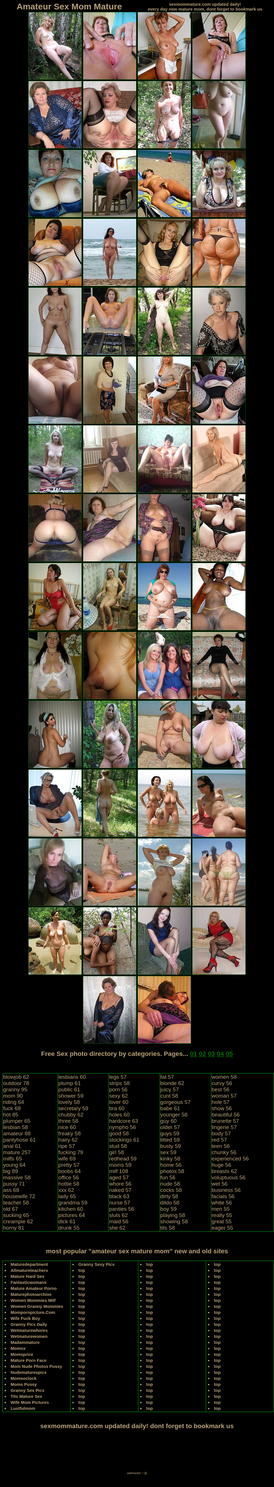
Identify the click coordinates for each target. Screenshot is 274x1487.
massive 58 (17, 1177)
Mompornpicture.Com (33, 1312)
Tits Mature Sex (26, 1396)
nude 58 (170, 1184)
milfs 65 (12, 1159)
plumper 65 (16, 1121)
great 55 (222, 1221)
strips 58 (119, 1083)
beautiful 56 (226, 1115)
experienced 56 (230, 1159)
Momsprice (22, 1354)
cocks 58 (171, 1190)
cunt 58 (169, 1096)
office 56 (68, 1177)
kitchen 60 (70, 1209)
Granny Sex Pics (27, 1390)
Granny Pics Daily (29, 1324)
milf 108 (118, 1171)
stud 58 (118, 1146)
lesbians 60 (72, 1077)
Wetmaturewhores (29, 1330)
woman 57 (224, 1096)
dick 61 (67, 1221)
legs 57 (117, 1077)
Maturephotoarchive (31, 1294)
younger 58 (174, 1115)
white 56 (222, 1203)
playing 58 (172, 1215)
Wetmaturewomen (29, 1336)
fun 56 (168, 1177)
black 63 (119, 1196)
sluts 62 (118, 1215)
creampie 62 (18, 1221)
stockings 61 (124, 1140)
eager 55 (222, 1228)
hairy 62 (68, 1140)
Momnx (18, 1348)
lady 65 (67, 1196)
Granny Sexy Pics (96, 1264)
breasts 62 (224, 1171)
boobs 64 (69, 1171)
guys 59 (170, 1133)
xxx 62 (66, 1190)
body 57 (221, 1133)
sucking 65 (16, 1215)
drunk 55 (69, 1228)
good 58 (119, 1133)
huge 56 (221, 1165)
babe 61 (170, 1108)
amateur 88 (17, 1133)
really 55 (222, 1215)
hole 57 (220, 1102)
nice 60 (67, 1127)
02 (202, 1053)
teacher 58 (16, 1203)
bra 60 (116, 1108)
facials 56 (223, 1196)
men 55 (221, 1209)
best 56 (220, 1089)
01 (193, 1053)
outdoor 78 (16, 1083)
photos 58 (172, 1171)
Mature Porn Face (29, 1360)
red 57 (219, 1140)
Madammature (25, 1342)
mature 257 (17, 1152)
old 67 (10, 1209)
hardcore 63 (123, 1121)
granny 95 (15, 1089)
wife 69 (67, 1159)
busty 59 (170, 1146)
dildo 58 (170, 1203)
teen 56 (221, 1146)
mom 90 (13, 1096)
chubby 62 (71, 1115)
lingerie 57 (224, 1127)
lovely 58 (69, 1102)
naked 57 (120, 1190)
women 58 (224, 1077)
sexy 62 (118, 1096)
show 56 (222, 1108)
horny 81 (13, 1228)
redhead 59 (122, 1159)
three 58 (68, 1121)
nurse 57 (119, 1203)
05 (229, 1053)
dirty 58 (169, 1196)
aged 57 (119, 1177)
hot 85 (10, 1115)
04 (220, 1053)
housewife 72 (19, 1196)
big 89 (10, 1171)
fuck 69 (12, 1108)
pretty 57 (69, 1165)
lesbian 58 (15, 1127)
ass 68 (11, 1190)
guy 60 (168, 1121)
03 (211, 1053)
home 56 (171, 1165)
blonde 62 (172, 1083)
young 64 (14, 1165)
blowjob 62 (16, 1077)
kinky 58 (170, 1159)
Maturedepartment (29, 1264)
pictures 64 (71, 1215)
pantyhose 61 (19, 1140)
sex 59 (168, 1152)
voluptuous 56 (228, 1177)
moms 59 (120, 1165)
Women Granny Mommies (37, 1306)
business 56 (226, 1190)
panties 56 (121, 1209)
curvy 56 (222, 1083)
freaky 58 (69, 1133)
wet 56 (220, 1184)
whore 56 (120, 1184)
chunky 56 (224, 1152)
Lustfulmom (23, 1408)
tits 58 (167, 1228)
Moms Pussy (24, 1384)
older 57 (170, 1127)
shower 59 (71, 1096)
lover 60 (118, 1102)
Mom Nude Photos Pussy (36, 1366)
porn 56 (118, 1089)
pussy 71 (14, 1184)
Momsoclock (24, 1378)
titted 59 (170, 1140)
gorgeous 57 (175, 1102)
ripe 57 (66, 1146)
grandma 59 (72, 1203)
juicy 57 (169, 1089)
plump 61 (69, 1083)
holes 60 (119, 1115)
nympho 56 (122, 1127)
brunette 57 (225, 1121)
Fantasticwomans (29, 1282)
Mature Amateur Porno (34, 1288)
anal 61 (12, 1146)
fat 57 (167, 1077)
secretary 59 (73, 1108)
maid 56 (118, 1221)
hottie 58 (68, 1184)
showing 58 (174, 1221)
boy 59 (168, 1209)
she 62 (117, 1228)
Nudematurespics (29, 1372)
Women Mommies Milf (33, 1300)
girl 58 (116, 1152)
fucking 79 (70, 1152)
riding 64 (13, 1102)
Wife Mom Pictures (30, 1402)
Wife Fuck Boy (25, 1318)
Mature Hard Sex (27, 1276)
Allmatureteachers (29, 1270)
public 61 (69, 1089)
